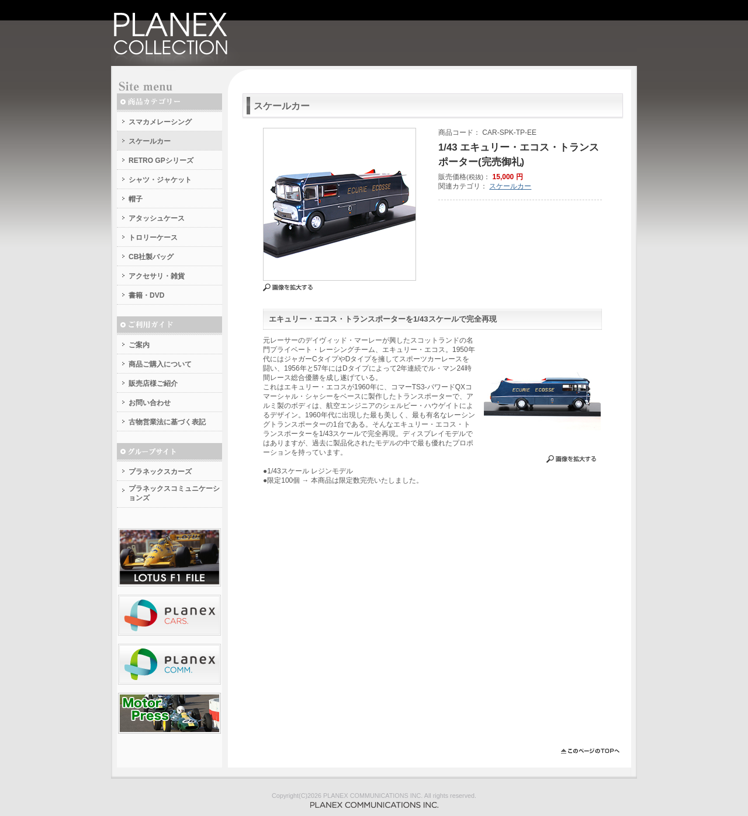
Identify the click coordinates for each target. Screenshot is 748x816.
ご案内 (139, 345)
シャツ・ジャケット (160, 180)
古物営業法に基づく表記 (167, 422)
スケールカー (150, 141)
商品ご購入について (160, 364)
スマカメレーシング (160, 122)
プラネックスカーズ (160, 472)
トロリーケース (153, 237)
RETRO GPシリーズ (161, 160)
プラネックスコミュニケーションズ (174, 493)
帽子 (136, 199)
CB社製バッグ (151, 257)
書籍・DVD (146, 295)
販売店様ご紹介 (153, 383)
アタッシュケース (157, 218)
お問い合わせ (150, 403)
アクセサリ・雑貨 (157, 276)
